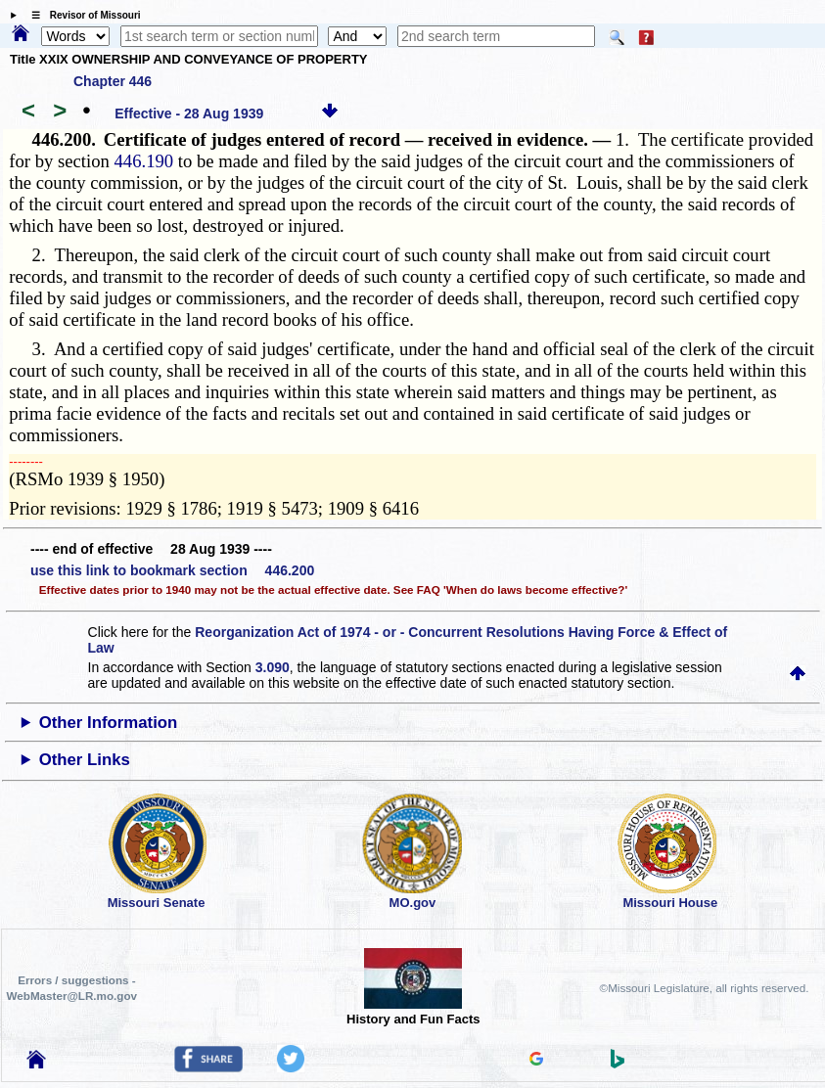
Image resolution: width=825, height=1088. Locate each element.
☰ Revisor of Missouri (81, 15)
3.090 (272, 667)
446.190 (144, 161)
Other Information (108, 722)
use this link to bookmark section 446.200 (172, 570)
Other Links (84, 759)
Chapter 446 (112, 81)
